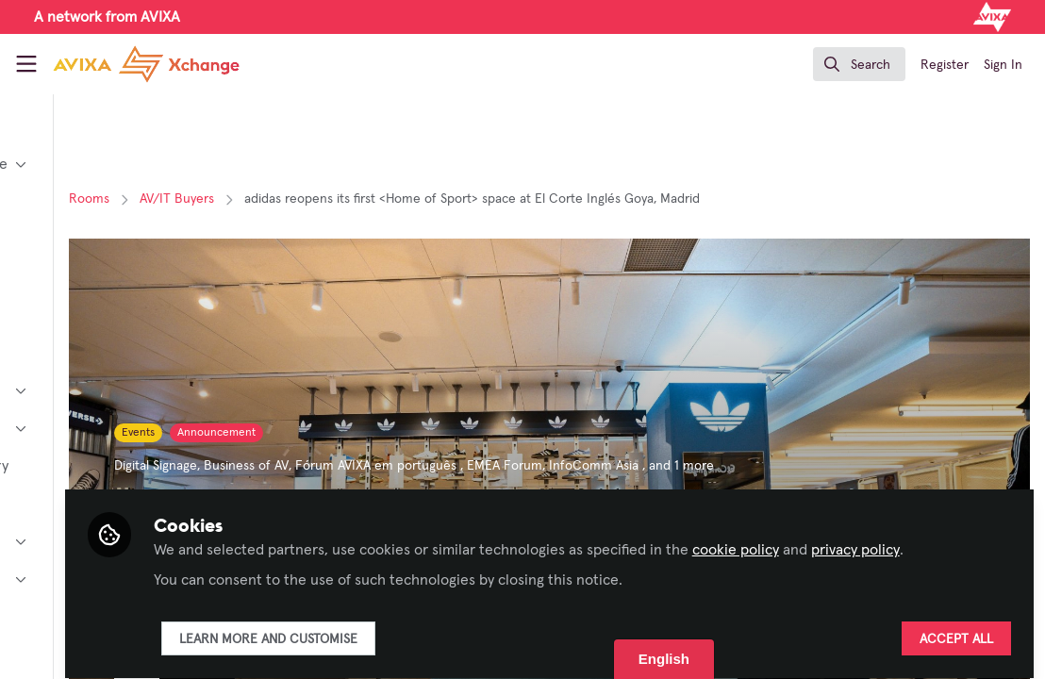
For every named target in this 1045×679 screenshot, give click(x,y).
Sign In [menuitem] (1003, 65)
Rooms (277, 199)
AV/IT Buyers (364, 199)
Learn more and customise (455, 629)
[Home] (146, 64)
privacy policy (384, 539)
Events (325, 433)
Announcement (404, 433)
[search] (859, 64)
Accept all (956, 629)
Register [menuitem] (945, 65)
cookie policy (922, 516)
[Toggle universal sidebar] (26, 64)
